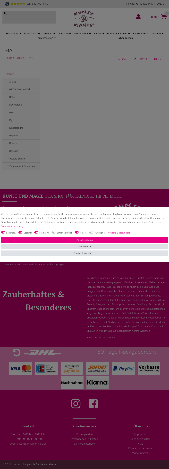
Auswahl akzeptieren (84, 253)
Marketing (44, 232)
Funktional (99, 232)
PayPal (83, 232)
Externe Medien (65, 232)
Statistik (28, 232)
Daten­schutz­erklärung (12, 226)
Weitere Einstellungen (119, 232)
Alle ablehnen (84, 246)
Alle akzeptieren (84, 240)
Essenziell (11, 232)
